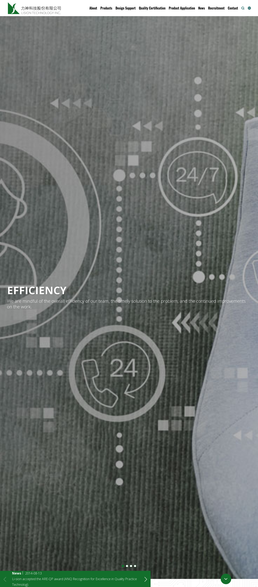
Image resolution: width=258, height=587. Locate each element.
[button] (93, 8)
